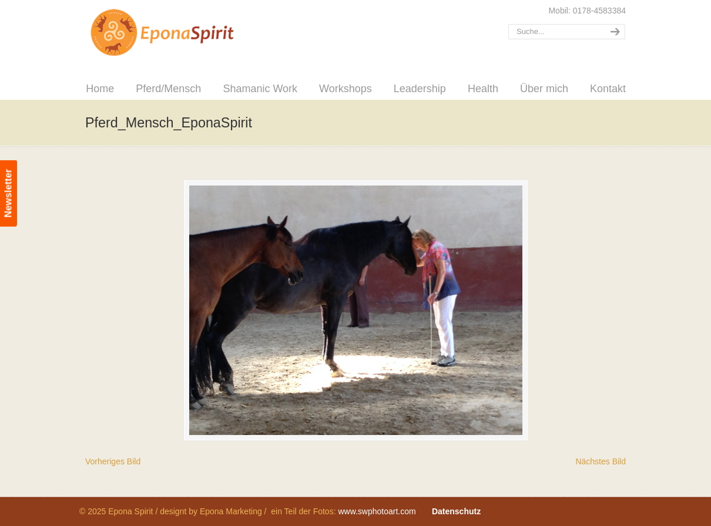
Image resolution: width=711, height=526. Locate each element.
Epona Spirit (188, 33)
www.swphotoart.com (376, 511)
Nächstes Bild (600, 461)
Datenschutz (456, 511)
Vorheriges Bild (112, 461)
